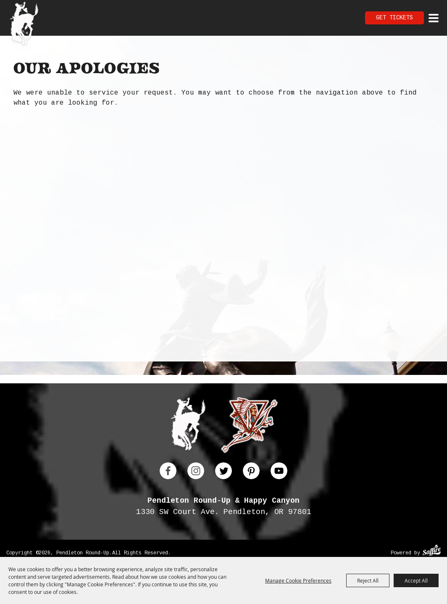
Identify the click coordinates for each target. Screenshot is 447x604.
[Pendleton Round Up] (24, 24)
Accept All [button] (416, 580)
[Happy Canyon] (249, 427)
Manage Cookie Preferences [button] (298, 580)
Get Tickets (394, 17)
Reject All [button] (368, 580)
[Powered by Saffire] (432, 551)
